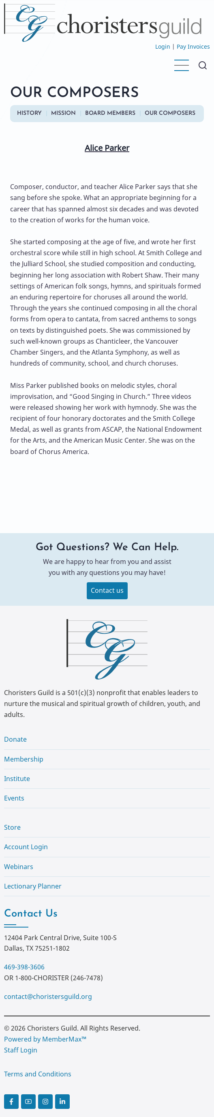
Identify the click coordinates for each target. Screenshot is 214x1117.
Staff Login (20, 1050)
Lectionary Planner (33, 886)
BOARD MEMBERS (110, 113)
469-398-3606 (24, 966)
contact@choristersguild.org (48, 996)
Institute (17, 778)
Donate (15, 739)
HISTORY (29, 113)
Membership (23, 759)
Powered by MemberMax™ (45, 1039)
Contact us (107, 590)
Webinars (18, 866)
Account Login (26, 846)
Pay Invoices (193, 46)
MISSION (63, 113)
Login (162, 46)
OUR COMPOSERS (170, 113)
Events (14, 798)
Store (12, 827)
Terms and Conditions (37, 1074)
